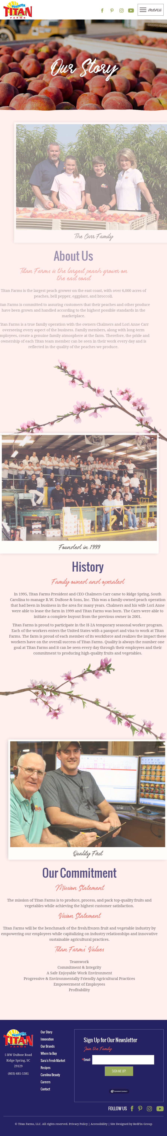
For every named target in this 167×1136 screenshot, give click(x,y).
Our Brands (48, 1046)
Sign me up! (119, 1071)
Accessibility (99, 1124)
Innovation (47, 1039)
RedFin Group (142, 1124)
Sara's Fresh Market (53, 1060)
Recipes (45, 1067)
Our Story (46, 1032)
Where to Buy (49, 1053)
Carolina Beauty (50, 1074)
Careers (45, 1082)
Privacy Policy (78, 1124)
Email (87, 1060)
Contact (45, 1089)
